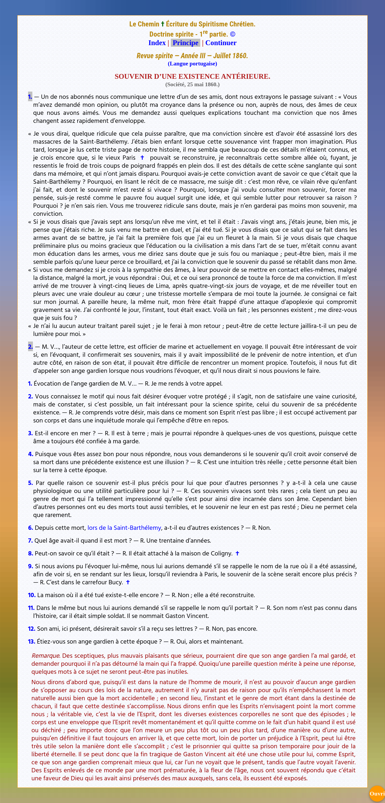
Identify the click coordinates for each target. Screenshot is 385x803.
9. (30, 566)
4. (30, 454)
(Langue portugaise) (192, 63)
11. (31, 607)
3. (30, 433)
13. (31, 641)
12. (31, 628)
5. (30, 482)
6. (30, 527)
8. (30, 553)
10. (32, 595)
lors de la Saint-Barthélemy (124, 527)
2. (30, 346)
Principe (185, 43)
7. (30, 540)
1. (30, 96)
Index (157, 43)
